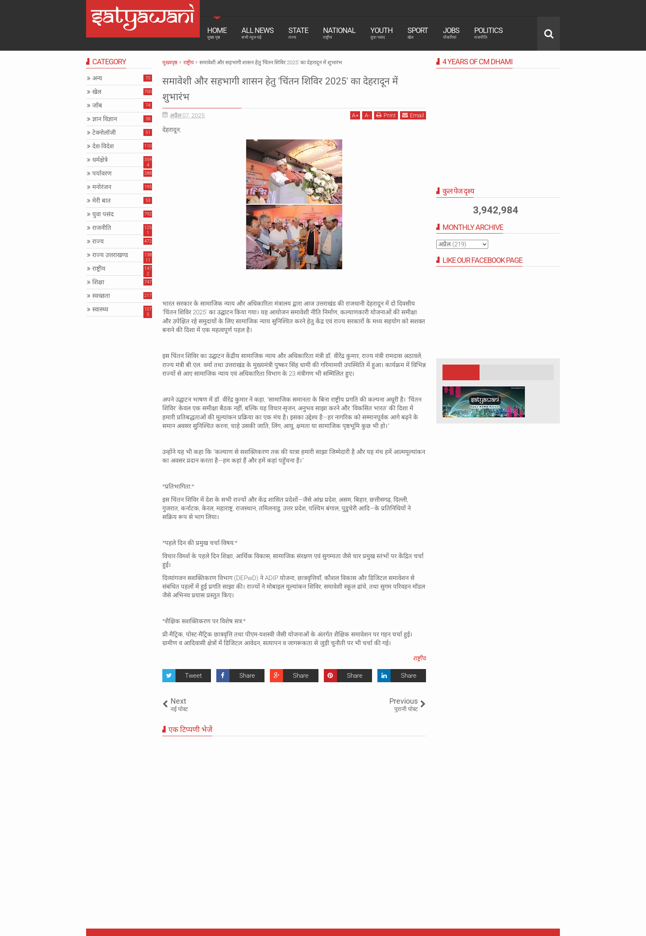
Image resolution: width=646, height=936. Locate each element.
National (339, 33)
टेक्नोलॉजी (104, 132)
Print (386, 115)
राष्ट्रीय (419, 658)
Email (413, 115)
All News (257, 33)
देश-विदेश (103, 146)
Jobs (451, 33)
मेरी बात (101, 200)
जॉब (97, 105)
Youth (381, 33)
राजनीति (101, 228)
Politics (488, 33)
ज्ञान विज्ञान (104, 119)
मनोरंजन (101, 187)
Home (217, 33)
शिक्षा (98, 282)
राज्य (98, 241)
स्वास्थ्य (100, 309)
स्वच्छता (101, 296)
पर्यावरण (102, 173)
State (298, 33)
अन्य (97, 78)
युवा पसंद (103, 214)
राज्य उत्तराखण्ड (110, 255)
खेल (96, 92)
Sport (417, 33)
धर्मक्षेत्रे (100, 160)
